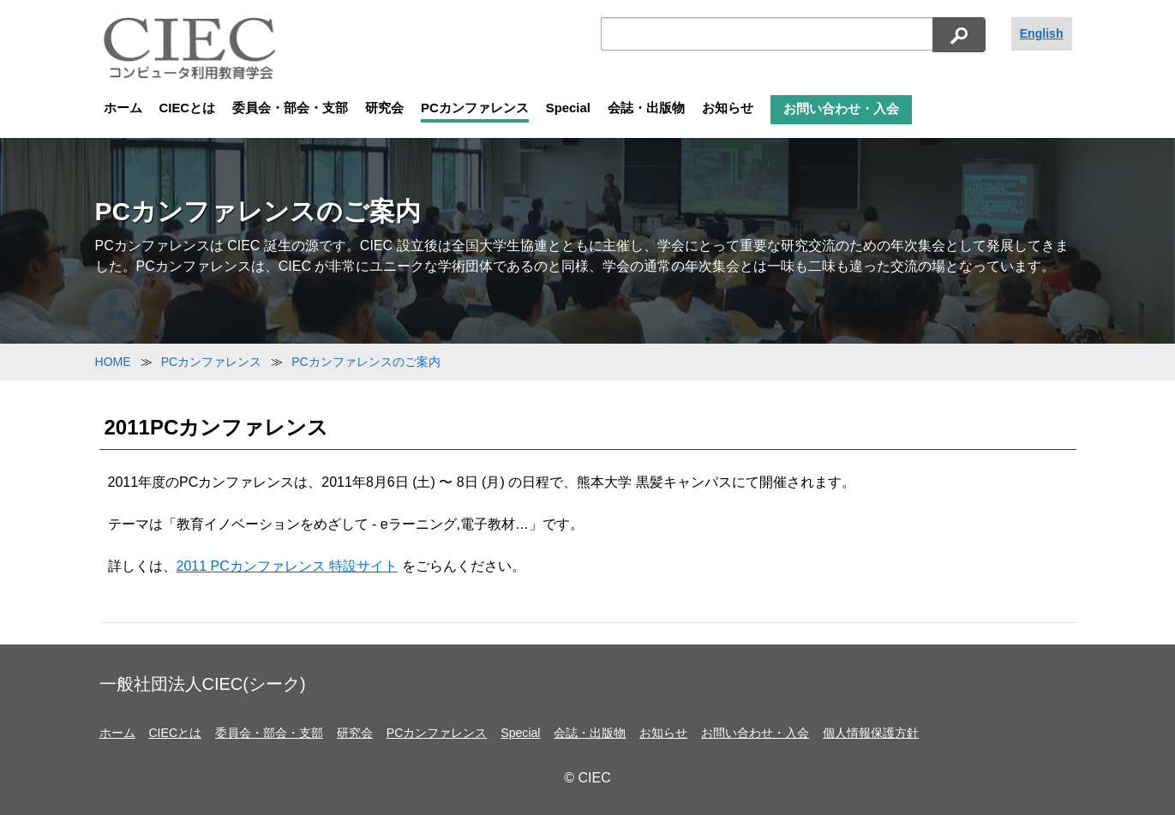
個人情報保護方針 (871, 733)
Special (568, 108)
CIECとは (187, 108)
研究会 (384, 108)
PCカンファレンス (475, 108)
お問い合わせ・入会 (841, 109)
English (1042, 33)
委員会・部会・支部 (290, 108)
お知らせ (727, 108)
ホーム (123, 108)
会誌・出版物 (646, 108)
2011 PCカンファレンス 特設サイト (288, 566)
